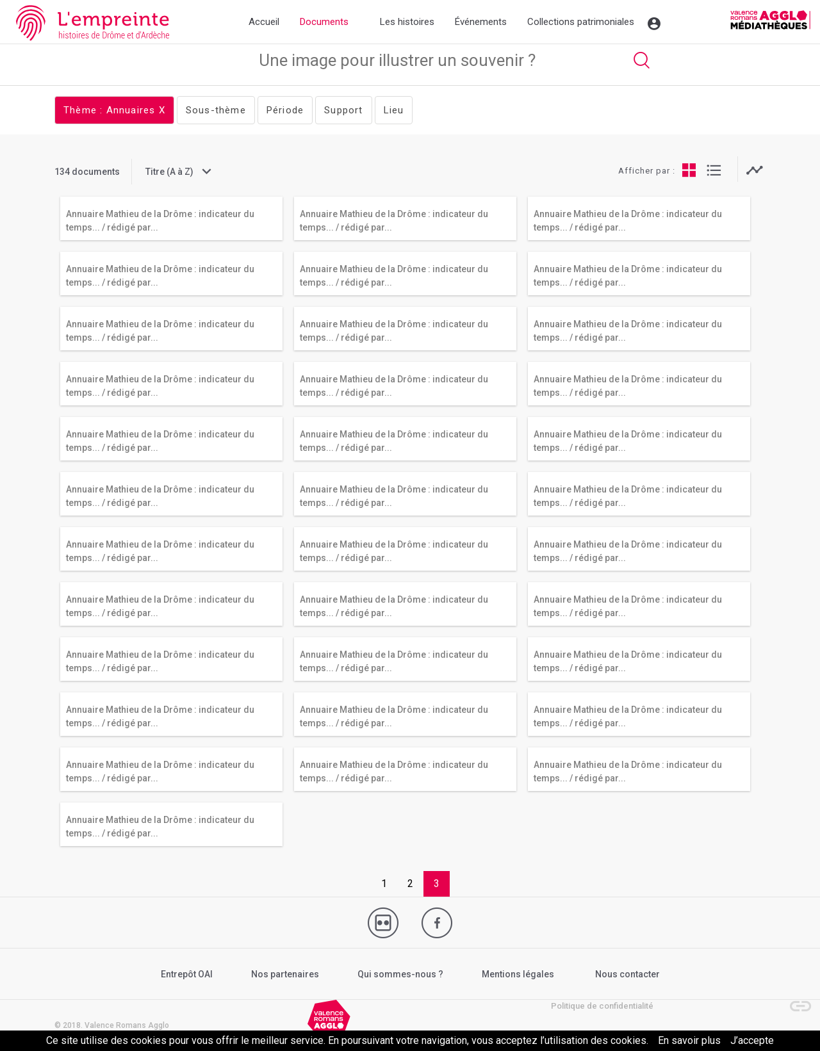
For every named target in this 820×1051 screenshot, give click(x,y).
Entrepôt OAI (187, 974)
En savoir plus (689, 1040)
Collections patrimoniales (580, 22)
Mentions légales (518, 974)
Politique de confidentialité (602, 1006)
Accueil (264, 22)
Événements (481, 22)
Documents (324, 22)
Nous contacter (627, 974)
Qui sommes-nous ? (400, 974)
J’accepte (752, 1040)
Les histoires (407, 22)
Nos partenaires (285, 974)
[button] (794, 1000)
